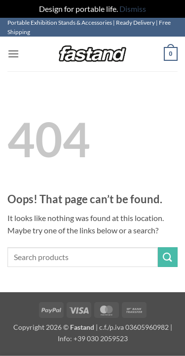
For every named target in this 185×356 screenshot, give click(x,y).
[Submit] (168, 257)
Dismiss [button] (132, 8)
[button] (13, 54)
